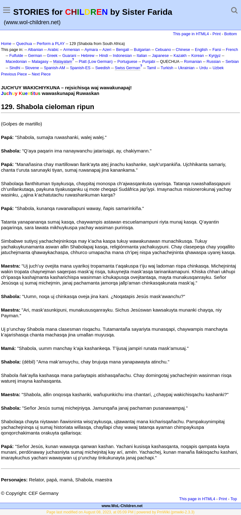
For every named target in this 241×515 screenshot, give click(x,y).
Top (233, 498)
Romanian (193, 61)
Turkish (167, 68)
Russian (213, 61)
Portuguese (127, 61)
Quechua (24, 44)
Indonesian (122, 55)
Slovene (32, 68)
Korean (197, 55)
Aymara (91, 49)
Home (6, 44)
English (201, 49)
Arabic (53, 49)
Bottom (230, 33)
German (35, 55)
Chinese (183, 49)
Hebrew (87, 55)
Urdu (203, 68)
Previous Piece (14, 74)
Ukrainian (186, 68)
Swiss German (127, 68)
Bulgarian (142, 49)
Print (216, 33)
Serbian (232, 61)
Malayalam (62, 61)
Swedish (102, 68)
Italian (142, 55)
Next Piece (41, 74)
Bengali (122, 49)
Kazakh (180, 55)
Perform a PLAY (51, 44)
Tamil (151, 68)
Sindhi (14, 68)
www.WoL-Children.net (122, 506)
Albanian (35, 49)
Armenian (71, 49)
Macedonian (16, 61)
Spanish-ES (80, 68)
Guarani (69, 55)
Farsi (216, 49)
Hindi (103, 55)
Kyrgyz (215, 55)
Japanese (160, 55)
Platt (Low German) (96, 61)
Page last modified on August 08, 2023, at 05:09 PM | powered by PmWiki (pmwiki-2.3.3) (120, 512)
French (232, 49)
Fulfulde (16, 55)
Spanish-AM (54, 68)
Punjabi (148, 61)
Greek (52, 55)
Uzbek (217, 68)
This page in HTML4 (191, 33)
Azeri (106, 49)
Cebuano (163, 49)
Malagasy (40, 61)
